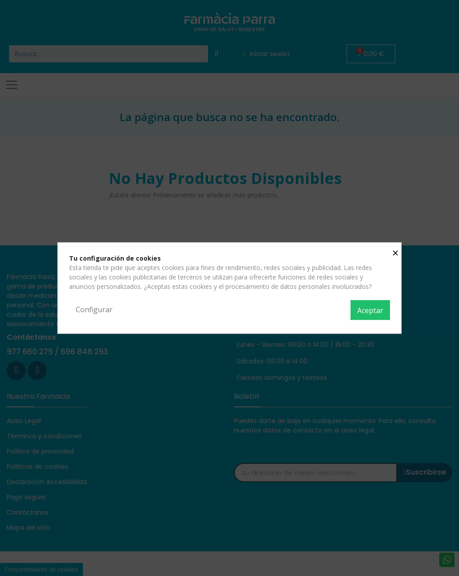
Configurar (94, 309)
